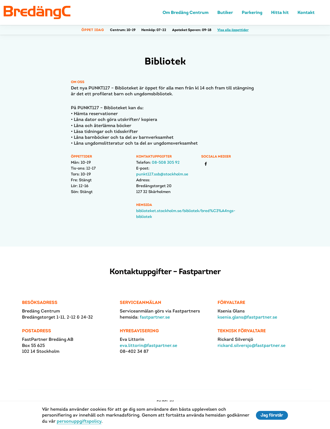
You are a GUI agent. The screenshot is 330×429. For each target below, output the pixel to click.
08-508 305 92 (166, 162)
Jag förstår (272, 415)
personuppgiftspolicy (78, 421)
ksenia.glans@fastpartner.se (247, 317)
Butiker (225, 13)
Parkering (252, 13)
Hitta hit (280, 13)
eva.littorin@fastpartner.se (148, 346)
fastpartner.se (155, 317)
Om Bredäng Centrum (186, 13)
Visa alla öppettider (233, 30)
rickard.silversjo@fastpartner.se (252, 346)
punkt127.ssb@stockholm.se (162, 174)
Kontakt (306, 13)
